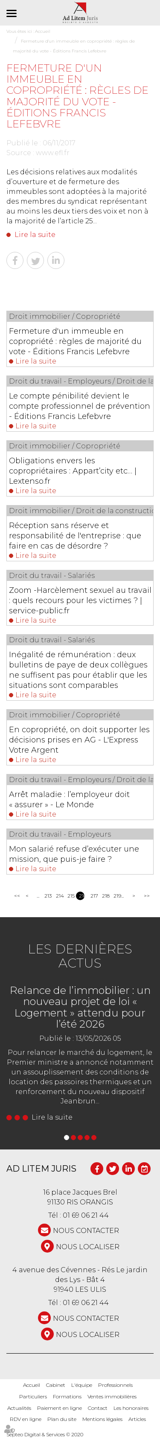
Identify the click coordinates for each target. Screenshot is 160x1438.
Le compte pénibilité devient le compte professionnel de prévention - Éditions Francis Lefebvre (79, 406)
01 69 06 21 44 (86, 1215)
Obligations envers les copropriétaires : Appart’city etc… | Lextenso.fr (73, 471)
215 (70, 895)
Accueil (31, 1385)
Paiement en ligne (59, 1408)
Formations (67, 1396)
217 (93, 895)
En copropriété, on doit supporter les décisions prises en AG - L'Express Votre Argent (79, 740)
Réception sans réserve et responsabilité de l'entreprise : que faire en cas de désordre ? (75, 536)
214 (58, 895)
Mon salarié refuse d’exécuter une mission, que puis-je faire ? (74, 854)
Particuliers (33, 1396)
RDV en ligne (25, 1419)
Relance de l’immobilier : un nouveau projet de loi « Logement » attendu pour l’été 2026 (80, 1007)
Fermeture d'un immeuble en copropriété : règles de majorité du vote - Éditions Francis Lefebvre (75, 341)
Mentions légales (102, 1419)
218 (105, 895)
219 (116, 895)
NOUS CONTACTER (86, 1231)
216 (81, 895)
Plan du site (61, 1419)
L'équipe (81, 1385)
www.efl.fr (53, 153)
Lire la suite (35, 235)
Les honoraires (130, 1408)
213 (47, 895)
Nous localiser (87, 1247)
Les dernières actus (80, 956)
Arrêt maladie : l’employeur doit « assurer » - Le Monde (69, 799)
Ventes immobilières (112, 1396)
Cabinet (55, 1385)
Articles (137, 1419)
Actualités (19, 1408)
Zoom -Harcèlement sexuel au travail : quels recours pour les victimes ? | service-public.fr (80, 600)
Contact (98, 1408)
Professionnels (115, 1385)
